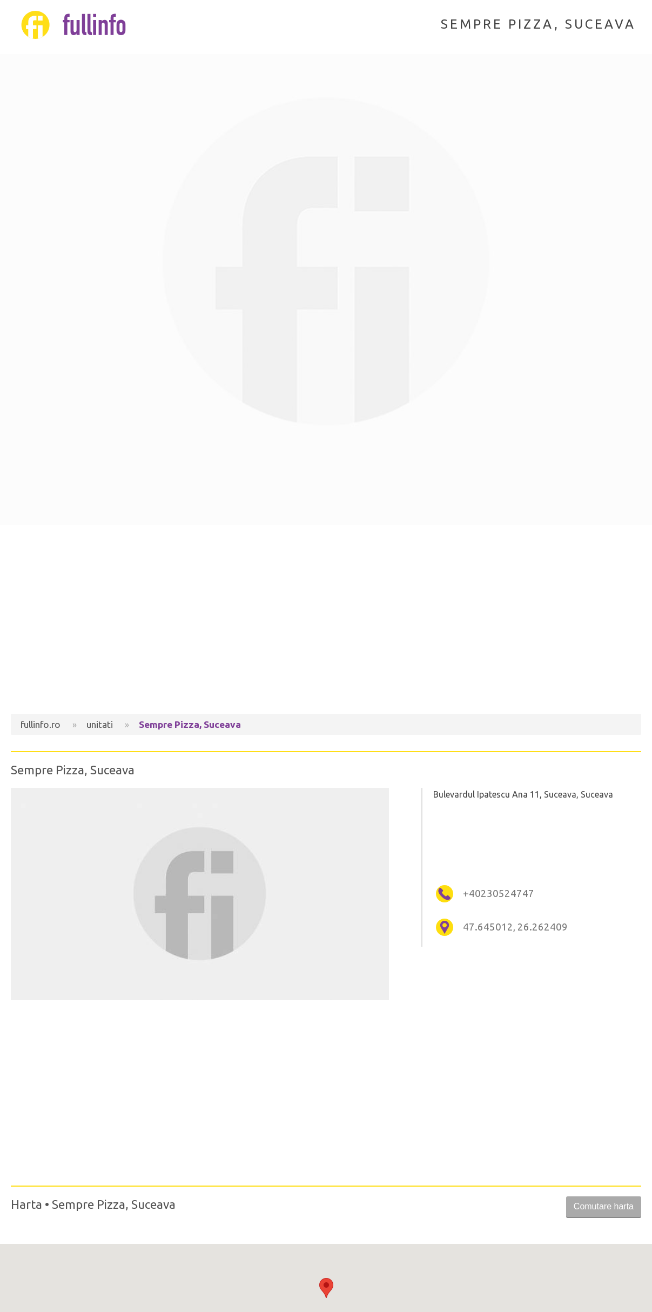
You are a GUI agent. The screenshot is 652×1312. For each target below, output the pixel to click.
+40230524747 (498, 893)
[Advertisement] (326, 622)
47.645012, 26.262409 (515, 927)
